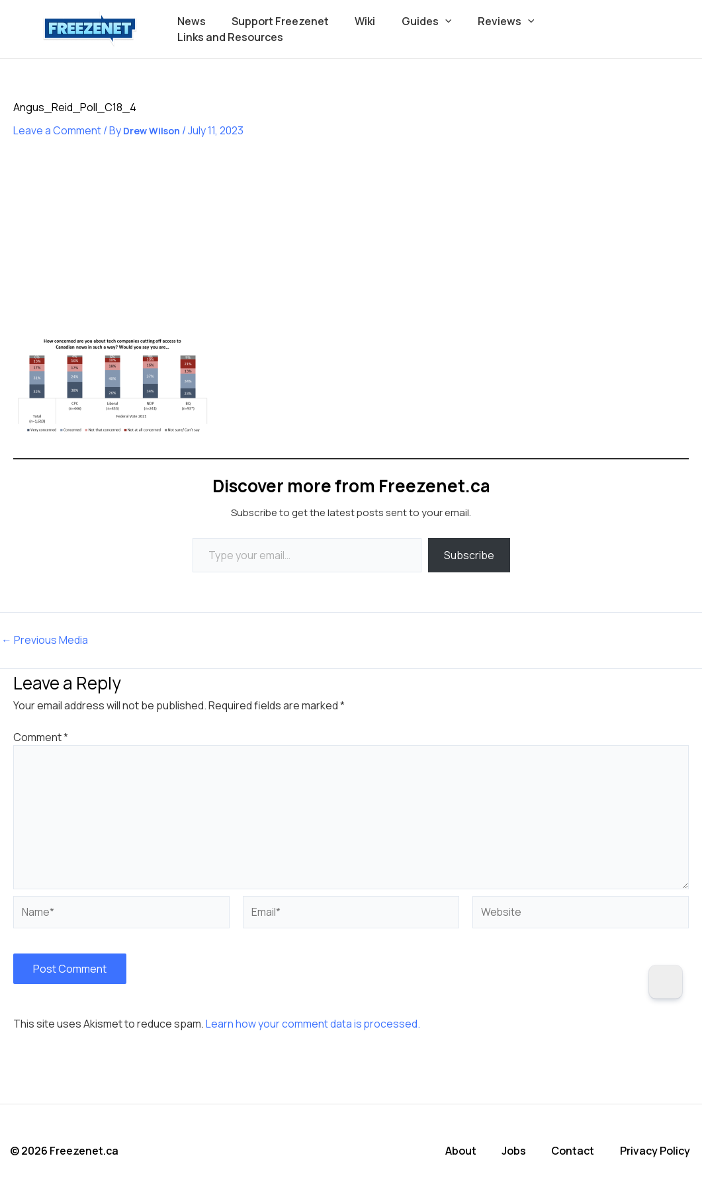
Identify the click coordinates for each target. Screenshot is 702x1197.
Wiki (365, 29)
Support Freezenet (285, 29)
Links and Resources (599, 29)
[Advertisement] (112, 246)
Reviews (496, 29)
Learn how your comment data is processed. (313, 1024)
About (463, 1150)
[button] (440, 29)
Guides (422, 29)
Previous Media (44, 640)
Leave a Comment (57, 130)
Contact (575, 1150)
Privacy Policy (657, 1150)
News (201, 29)
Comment (40, 737)
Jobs (516, 1150)
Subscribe (469, 555)
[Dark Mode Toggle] (665, 981)
